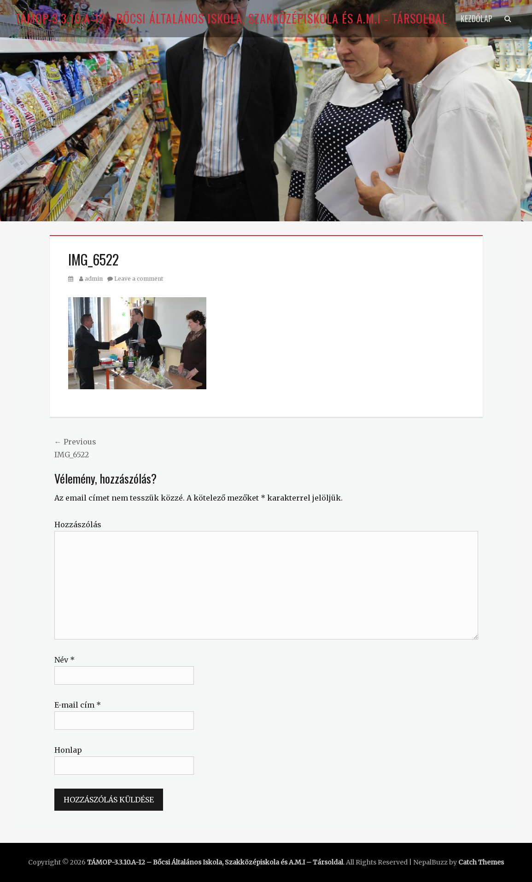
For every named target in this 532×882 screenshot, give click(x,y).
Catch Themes (481, 862)
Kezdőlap (476, 18)
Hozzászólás (77, 524)
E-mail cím (77, 704)
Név (64, 659)
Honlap (68, 750)
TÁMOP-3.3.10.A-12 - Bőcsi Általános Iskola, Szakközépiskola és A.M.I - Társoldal (231, 18)
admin (94, 278)
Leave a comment (138, 278)
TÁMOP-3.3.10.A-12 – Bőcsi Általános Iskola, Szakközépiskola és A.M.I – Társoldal (215, 862)
